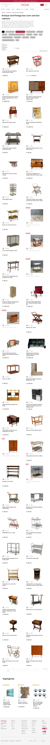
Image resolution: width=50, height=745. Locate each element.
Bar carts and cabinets (17, 12)
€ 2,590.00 (29, 178)
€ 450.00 (28, 75)
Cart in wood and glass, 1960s (33, 250)
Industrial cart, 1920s (7, 481)
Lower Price (4, 48)
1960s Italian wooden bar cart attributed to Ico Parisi (9, 430)
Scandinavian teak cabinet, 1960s (10, 456)
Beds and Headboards (31, 31)
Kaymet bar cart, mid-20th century (9, 584)
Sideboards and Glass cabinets (8, 40)
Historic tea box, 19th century (9, 635)
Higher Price (4, 49)
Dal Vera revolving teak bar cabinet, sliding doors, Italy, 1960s (9, 611)
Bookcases (5, 34)
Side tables (33, 37)
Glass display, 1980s (7, 199)
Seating (8, 9)
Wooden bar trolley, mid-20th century (9, 174)
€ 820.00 (28, 434)
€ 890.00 (29, 640)
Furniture (3, 9)
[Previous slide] (4, 697)
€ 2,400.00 (29, 101)
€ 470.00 (28, 511)
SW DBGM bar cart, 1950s (8, 532)
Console (35, 34)
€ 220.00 (5, 255)
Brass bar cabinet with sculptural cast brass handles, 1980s (10, 302)
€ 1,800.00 (5, 614)
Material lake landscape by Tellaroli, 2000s (7, 703)
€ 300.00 (5, 152)
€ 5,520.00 (5, 127)
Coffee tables (29, 34)
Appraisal (23, 733)
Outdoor (26, 9)
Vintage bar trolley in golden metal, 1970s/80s (9, 148)
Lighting (18, 9)
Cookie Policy (18, 740)
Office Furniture (25, 37)
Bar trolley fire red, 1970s (32, 71)
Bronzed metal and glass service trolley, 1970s (10, 559)
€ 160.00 (4, 280)
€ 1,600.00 (36, 708)
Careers (13, 726)
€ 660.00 (5, 75)
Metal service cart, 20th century (34, 609)
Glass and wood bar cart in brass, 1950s (10, 661)
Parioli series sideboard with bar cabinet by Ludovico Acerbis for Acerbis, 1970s (34, 406)
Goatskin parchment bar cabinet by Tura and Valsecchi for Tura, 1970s (10, 98)
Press (12, 724)
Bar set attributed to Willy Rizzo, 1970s (34, 123)
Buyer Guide (24, 723)
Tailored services (23, 731)
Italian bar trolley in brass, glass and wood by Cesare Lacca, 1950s (34, 199)
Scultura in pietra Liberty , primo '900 (23, 702)
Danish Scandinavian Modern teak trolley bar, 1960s (9, 71)
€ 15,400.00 (29, 127)
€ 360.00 (33, 75)
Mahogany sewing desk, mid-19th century (34, 636)
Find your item (24, 726)
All (3, 31)
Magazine (44, 723)
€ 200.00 (29, 460)
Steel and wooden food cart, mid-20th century (34, 148)
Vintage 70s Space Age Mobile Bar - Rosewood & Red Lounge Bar (33, 303)
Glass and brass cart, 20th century (32, 225)
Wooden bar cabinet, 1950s (9, 122)
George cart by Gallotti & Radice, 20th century (34, 507)
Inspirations (46, 9)
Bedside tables (39, 31)
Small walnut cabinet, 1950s (9, 327)
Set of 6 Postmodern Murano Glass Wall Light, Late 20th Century (38, 704)
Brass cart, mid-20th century (9, 225)
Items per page (42, 50)
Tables (17, 40)
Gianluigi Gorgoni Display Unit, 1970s (10, 405)
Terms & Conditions (4, 740)
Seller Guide (24, 724)
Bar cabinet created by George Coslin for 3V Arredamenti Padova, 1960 (33, 98)
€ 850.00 (29, 588)
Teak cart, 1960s (6, 379)
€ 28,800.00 (5, 101)
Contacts (13, 728)
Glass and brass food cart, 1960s (34, 456)
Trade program (24, 728)
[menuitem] (4, 44)
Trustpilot (44, 733)
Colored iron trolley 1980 (32, 558)
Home (3, 12)
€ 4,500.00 (5, 358)
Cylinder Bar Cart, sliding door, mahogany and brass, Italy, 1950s (34, 584)
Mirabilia (32, 9)
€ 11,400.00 (5, 409)
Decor (13, 9)
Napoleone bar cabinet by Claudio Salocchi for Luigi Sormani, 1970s (32, 354)
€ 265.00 (28, 332)
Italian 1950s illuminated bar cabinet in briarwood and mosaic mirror (10, 354)
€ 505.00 (5, 383)
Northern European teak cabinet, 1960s (34, 661)
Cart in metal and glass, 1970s (9, 250)
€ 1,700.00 (29, 409)
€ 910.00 (28, 665)
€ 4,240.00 (29, 383)
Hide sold (17, 48)
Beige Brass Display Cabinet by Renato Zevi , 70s (33, 379)
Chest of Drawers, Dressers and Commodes (16, 34)
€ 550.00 (5, 563)
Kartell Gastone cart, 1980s (33, 276)
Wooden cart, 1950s (31, 327)
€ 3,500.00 (21, 706)
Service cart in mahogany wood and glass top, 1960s (10, 276)
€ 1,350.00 (5, 486)
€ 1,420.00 (29, 204)
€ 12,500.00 (5, 306)
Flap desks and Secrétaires (7, 37)
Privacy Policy (12, 740)
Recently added (4, 47)
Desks (41, 34)
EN (29, 740)
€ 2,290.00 (5, 434)
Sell (42, 4)
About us (13, 723)
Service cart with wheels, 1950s (33, 430)
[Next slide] (45, 697)
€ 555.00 (5, 204)
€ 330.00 (28, 152)
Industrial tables (17, 37)
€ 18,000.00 (29, 358)
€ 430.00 (5, 537)
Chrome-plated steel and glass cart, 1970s (33, 533)
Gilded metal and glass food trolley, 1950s (9, 507)
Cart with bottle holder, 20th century (33, 482)
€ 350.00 (28, 563)
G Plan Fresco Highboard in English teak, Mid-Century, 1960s (34, 174)
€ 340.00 (5, 229)
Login (46, 4)
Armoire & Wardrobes (10, 31)
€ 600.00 (5, 588)
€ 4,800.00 (29, 306)
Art (22, 9)
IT (31, 740)
